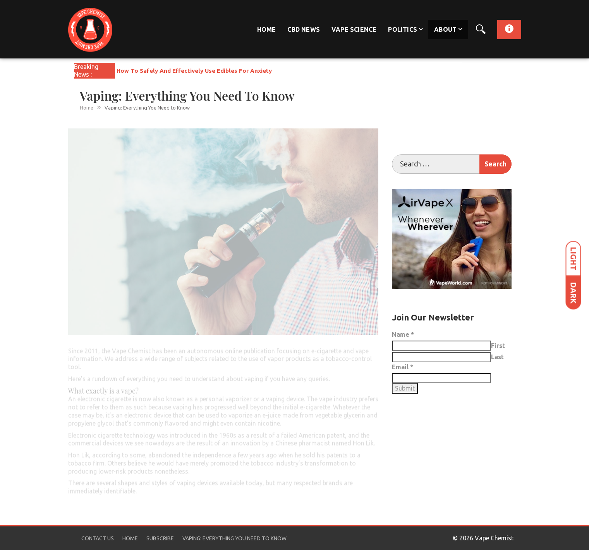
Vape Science (353, 29)
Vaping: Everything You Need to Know (234, 538)
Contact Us (97, 538)
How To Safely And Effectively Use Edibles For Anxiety (194, 70)
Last (497, 356)
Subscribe (160, 538)
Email (402, 366)
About (445, 29)
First (498, 345)
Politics (402, 29)
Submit (405, 388)
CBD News (303, 29)
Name (403, 334)
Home (266, 29)
